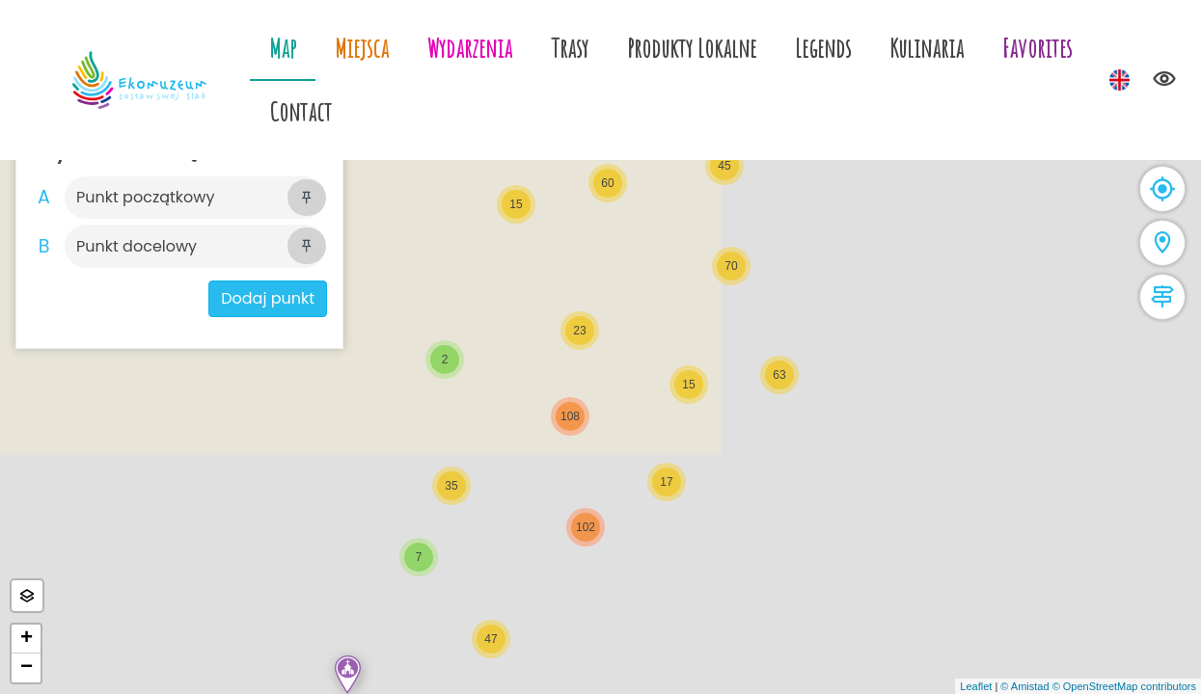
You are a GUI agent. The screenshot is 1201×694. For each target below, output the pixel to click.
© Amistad (1024, 686)
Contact (300, 111)
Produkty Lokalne (691, 48)
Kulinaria (926, 48)
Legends (823, 48)
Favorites (1037, 48)
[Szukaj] (176, 197)
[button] (348, 674)
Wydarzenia (469, 48)
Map (282, 48)
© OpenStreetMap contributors (1124, 686)
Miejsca (362, 48)
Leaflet (976, 686)
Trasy (569, 48)
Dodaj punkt (267, 298)
